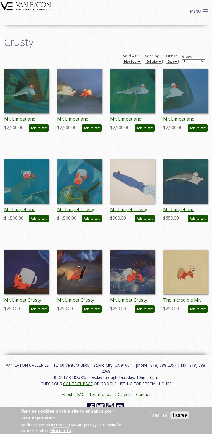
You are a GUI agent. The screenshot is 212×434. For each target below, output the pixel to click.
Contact (143, 394)
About (67, 394)
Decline (159, 415)
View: (187, 56)
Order (171, 56)
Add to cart (39, 128)
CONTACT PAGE (78, 383)
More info (60, 430)
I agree (180, 415)
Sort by (152, 56)
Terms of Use (101, 394)
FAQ (81, 394)
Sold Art (130, 56)
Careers (125, 394)
